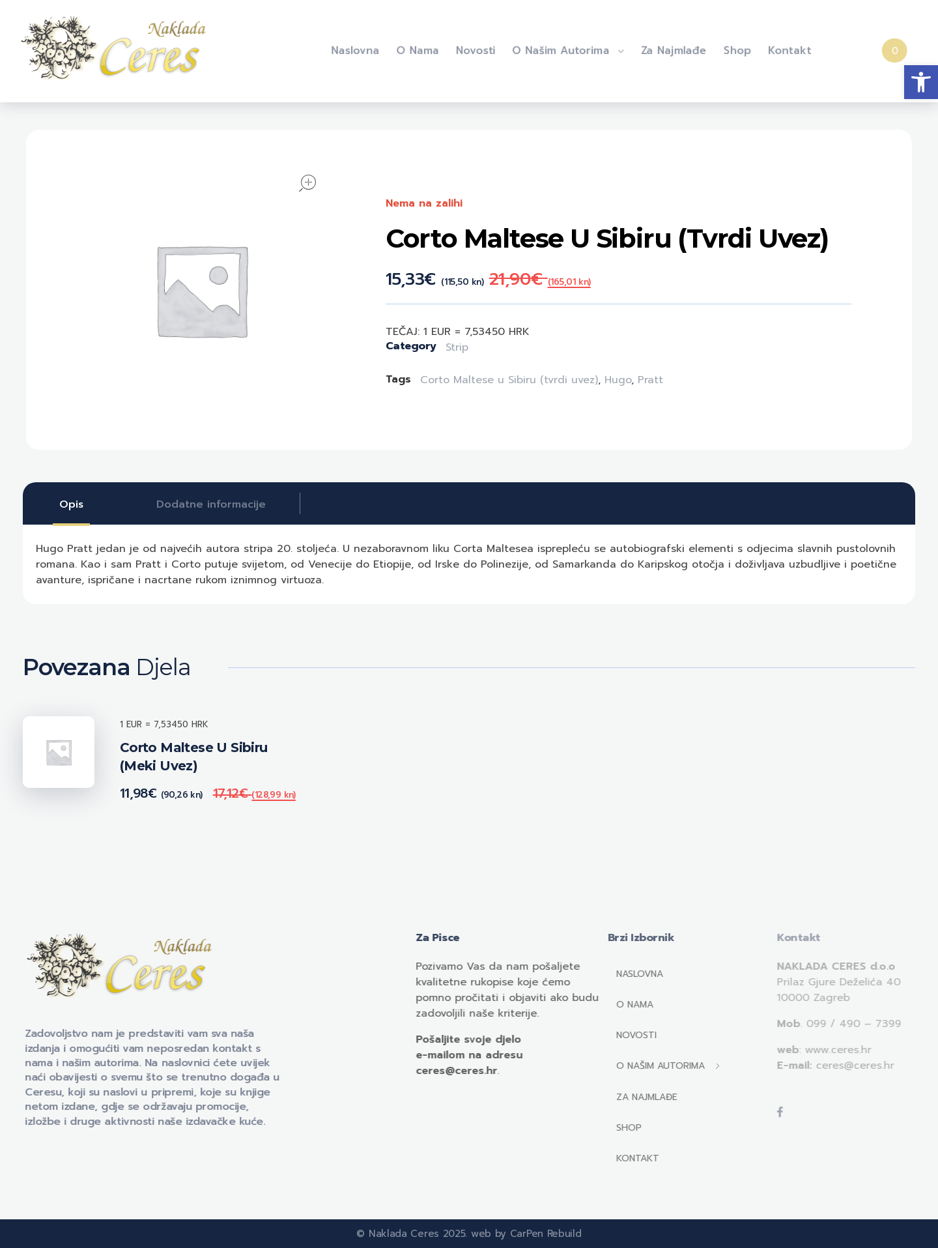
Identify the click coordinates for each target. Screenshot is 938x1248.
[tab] (71, 504)
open (307, 183)
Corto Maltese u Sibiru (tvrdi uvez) (509, 380)
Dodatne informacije (211, 504)
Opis (71, 504)
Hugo (617, 380)
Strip (457, 347)
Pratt (650, 380)
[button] (921, 82)
